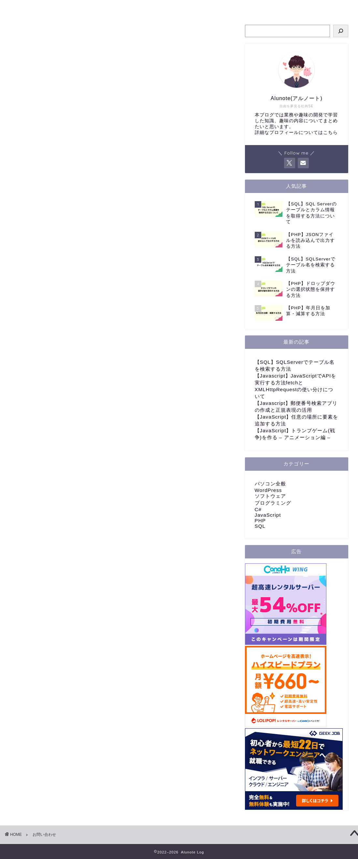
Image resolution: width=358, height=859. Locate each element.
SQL (260, 526)
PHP (260, 520)
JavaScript (268, 515)
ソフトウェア (270, 496)
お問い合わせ (242, 8)
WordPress (268, 490)
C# (258, 509)
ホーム (108, 8)
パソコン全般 (197, 8)
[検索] (340, 31)
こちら (330, 132)
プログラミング (149, 8)
